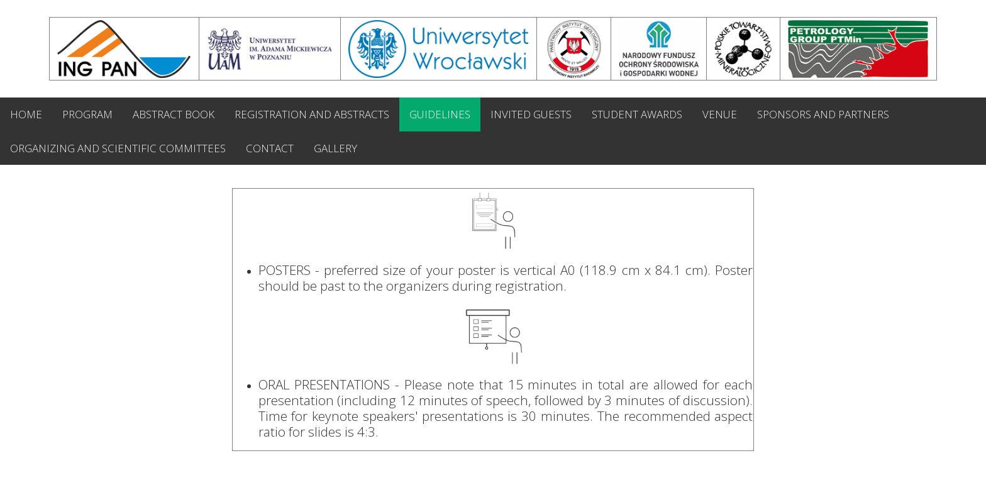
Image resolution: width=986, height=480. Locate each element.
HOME (26, 114)
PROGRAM (87, 114)
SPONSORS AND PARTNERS (823, 114)
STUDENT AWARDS (637, 114)
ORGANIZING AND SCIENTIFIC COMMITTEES (118, 148)
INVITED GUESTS (531, 114)
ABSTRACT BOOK (173, 114)
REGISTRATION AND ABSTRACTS (312, 114)
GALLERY (335, 148)
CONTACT (270, 148)
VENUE (719, 114)
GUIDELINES (439, 114)
